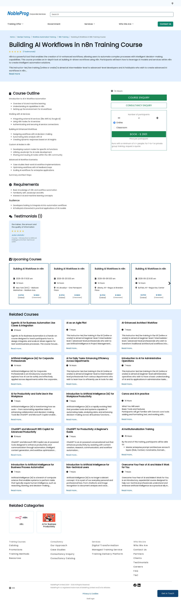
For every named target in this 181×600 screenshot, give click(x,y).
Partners (138, 553)
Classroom (121, 127)
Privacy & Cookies (90, 593)
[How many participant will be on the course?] (139, 118)
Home (12, 37)
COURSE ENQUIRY (138, 97)
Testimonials (140, 562)
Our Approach (59, 545)
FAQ (135, 571)
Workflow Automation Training (44, 37)
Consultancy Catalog (63, 558)
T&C (135, 575)
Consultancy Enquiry (62, 554)
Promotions (15, 549)
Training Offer (15, 24)
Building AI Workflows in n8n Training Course (88, 37)
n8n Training (64, 37)
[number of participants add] (158, 118)
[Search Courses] (111, 14)
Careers (138, 566)
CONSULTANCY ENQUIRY (139, 105)
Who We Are (125, 24)
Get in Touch (168, 593)
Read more (14, 73)
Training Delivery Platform (107, 553)
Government (54, 24)
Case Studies (58, 549)
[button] (168, 283)
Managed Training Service (107, 549)
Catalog (13, 545)
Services (88, 24)
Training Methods (19, 553)
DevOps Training (23, 37)
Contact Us (165, 24)
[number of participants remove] (120, 118)
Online (119, 122)
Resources (15, 558)
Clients (137, 558)
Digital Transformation (105, 545)
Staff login (91, 598)
